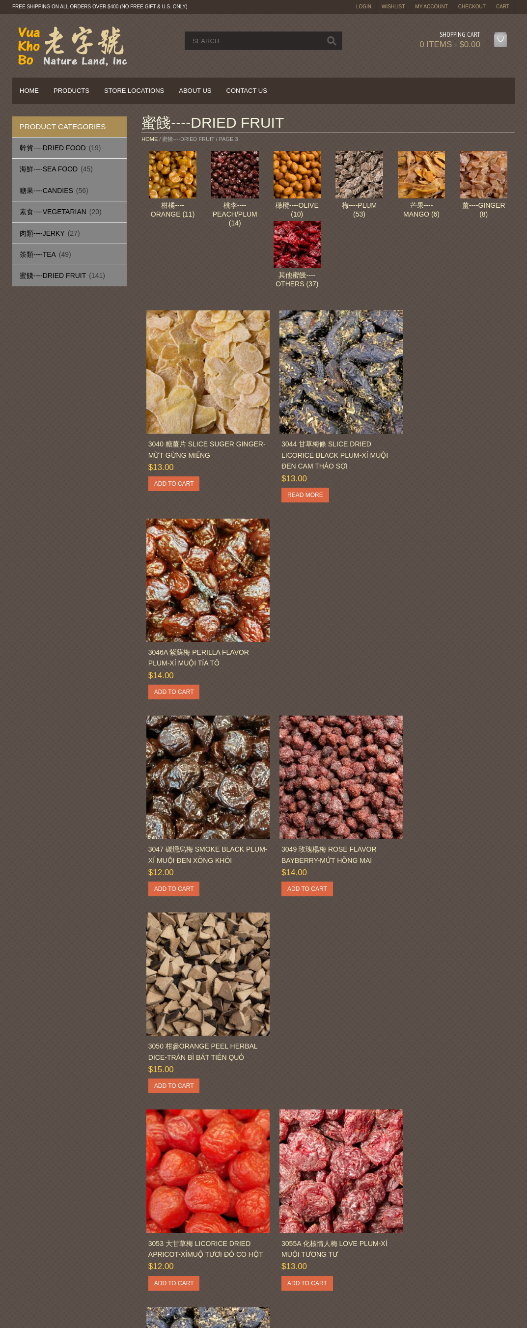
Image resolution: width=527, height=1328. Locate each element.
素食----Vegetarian (53, 212)
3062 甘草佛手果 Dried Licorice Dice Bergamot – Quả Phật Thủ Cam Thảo (202, 1044)
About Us (195, 90)
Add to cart (174, 474)
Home (29, 90)
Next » (337, 1136)
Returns (163, 1222)
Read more (296, 486)
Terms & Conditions (310, 1234)
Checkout (472, 6)
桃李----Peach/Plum (235, 214)
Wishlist (393, 6)
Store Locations (134, 90)
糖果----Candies (46, 190)
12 (317, 1136)
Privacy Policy (43, 1234)
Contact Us (246, 90)
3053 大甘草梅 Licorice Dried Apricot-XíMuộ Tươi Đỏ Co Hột (199, 834)
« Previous (161, 1136)
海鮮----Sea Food (49, 169)
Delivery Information (52, 1222)
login (363, 6)
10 (288, 1136)
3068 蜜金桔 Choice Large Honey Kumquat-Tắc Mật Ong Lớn (451, 1044)
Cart (502, 6)
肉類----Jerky (42, 233)
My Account (431, 6)
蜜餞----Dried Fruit (53, 275)
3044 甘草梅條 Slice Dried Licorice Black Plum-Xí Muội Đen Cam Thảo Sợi (325, 446)
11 (302, 1136)
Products (71, 90)
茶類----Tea (38, 254)
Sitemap (163, 1234)
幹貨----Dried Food (53, 148)
